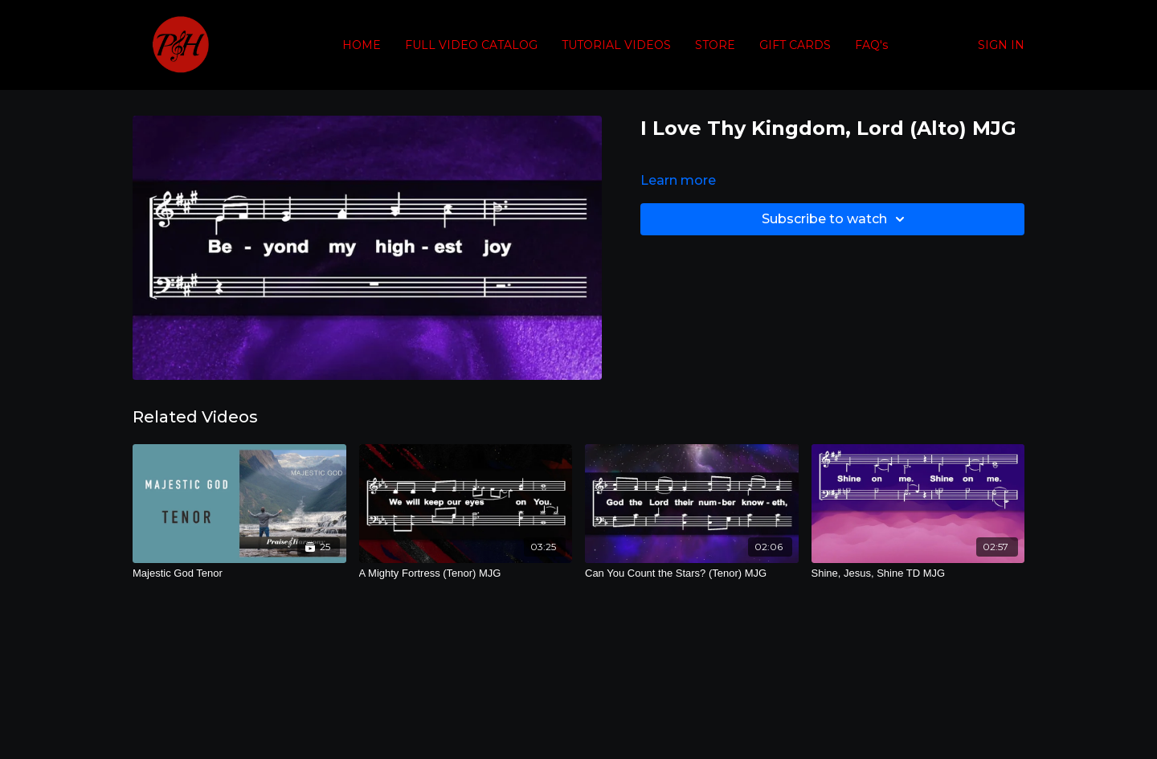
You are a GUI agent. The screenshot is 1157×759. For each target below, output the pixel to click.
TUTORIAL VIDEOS (616, 45)
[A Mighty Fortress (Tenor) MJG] (466, 573)
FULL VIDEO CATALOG (471, 45)
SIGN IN (1001, 45)
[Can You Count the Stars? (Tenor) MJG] (692, 573)
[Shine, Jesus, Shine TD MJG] (918, 573)
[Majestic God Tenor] (239, 573)
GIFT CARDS (795, 45)
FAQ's (871, 45)
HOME (361, 45)
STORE (715, 45)
